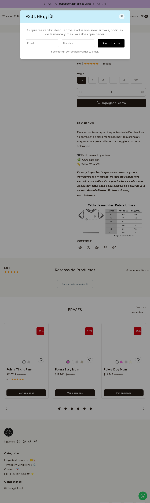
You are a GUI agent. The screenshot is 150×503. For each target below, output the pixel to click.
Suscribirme (111, 43)
